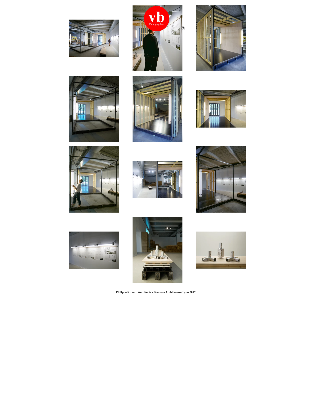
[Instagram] (182, 28)
